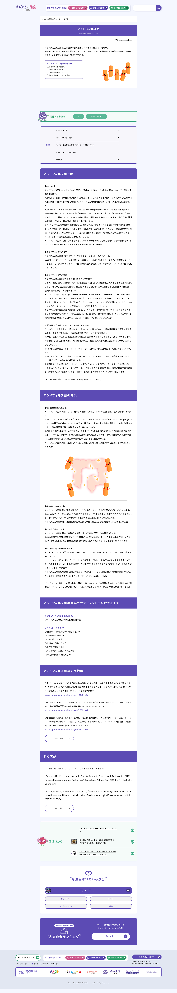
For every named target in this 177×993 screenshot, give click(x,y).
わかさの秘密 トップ (48, 19)
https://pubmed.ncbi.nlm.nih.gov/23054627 (66, 698)
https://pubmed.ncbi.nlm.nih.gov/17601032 (66, 714)
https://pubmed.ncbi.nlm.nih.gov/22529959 (66, 733)
